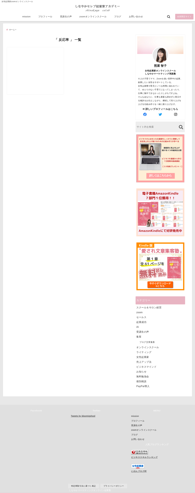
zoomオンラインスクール (92, 17)
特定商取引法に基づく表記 (83, 486)
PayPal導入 (143, 386)
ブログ (117, 17)
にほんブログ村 (139, 471)
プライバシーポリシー (113, 486)
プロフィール (45, 17)
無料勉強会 (142, 376)
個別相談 (141, 381)
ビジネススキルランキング (144, 457)
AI (137, 326)
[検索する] (180, 126)
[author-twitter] (160, 114)
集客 (138, 336)
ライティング (143, 352)
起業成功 (141, 322)
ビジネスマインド (146, 366)
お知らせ (141, 371)
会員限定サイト (184, 17)
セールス (141, 317)
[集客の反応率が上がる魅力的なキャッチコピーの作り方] (37, 63)
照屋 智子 (160, 65)
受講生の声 (66, 17)
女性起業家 (142, 356)
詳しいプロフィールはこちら (160, 108)
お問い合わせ (136, 17)
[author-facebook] (145, 114)
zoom (139, 312)
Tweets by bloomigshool (83, 416)
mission (26, 17)
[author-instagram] (176, 114)
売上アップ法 (143, 361)
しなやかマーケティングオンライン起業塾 (90, 490)
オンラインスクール (147, 347)
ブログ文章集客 (147, 342)
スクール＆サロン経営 (148, 307)
